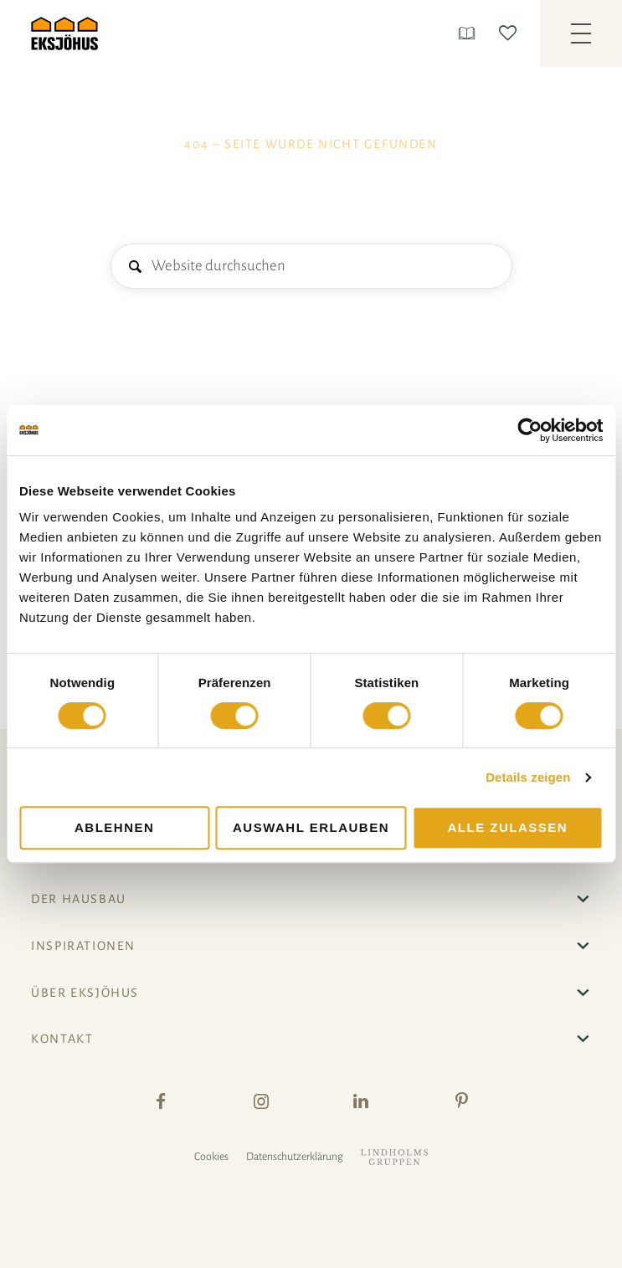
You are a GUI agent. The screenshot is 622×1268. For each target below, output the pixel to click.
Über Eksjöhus (85, 992)
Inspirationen (83, 945)
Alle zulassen (508, 827)
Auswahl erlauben (311, 827)
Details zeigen (528, 777)
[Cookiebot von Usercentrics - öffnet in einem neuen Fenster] (529, 430)
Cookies (211, 1157)
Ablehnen (114, 827)
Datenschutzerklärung (294, 1157)
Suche (134, 267)
